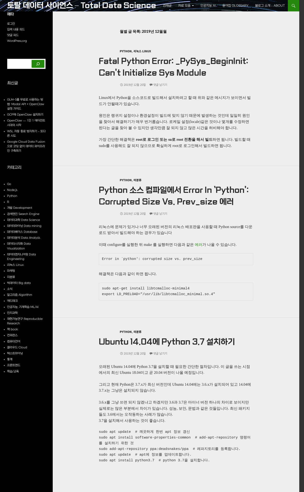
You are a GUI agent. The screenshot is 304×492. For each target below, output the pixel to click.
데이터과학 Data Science (23, 220)
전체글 (167, 5)
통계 (9, 359)
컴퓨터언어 (13, 341)
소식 (9, 289)
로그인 (11, 23)
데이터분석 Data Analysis (23, 237)
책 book (12, 329)
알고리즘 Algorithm (19, 295)
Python (126, 51)
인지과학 (12, 313)
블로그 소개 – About (270, 5)
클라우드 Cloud (17, 347)
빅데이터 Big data (19, 283)
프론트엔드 (13, 365)
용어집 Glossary (235, 5)
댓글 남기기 (160, 85)
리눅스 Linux (142, 51)
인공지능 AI (208, 5)
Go (9, 184)
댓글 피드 (13, 35)
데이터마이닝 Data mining (24, 226)
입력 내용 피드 (16, 29)
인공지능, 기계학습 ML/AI (22, 307)
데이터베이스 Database (22, 232)
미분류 (137, 180)
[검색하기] (38, 64)
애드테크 (12, 300)
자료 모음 (184, 5)
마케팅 (11, 271)
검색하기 (12, 56)
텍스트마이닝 (15, 353)
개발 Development (19, 207)
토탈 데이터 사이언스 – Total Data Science (81, 5)
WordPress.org (17, 41)
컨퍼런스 (12, 335)
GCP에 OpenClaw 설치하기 (25, 114)
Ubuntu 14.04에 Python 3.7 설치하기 (167, 341)
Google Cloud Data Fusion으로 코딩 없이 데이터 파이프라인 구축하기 (26, 146)
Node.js (12, 190)
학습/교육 (13, 371)
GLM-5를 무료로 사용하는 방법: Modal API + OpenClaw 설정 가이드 (25, 104)
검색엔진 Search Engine (23, 214)
